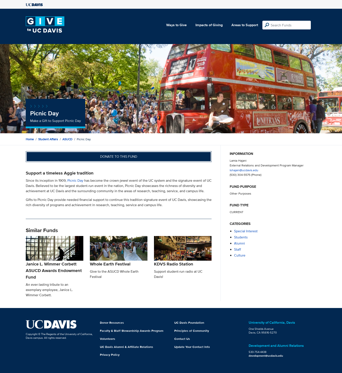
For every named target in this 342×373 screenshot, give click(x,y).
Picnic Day (75, 180)
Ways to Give (176, 24)
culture (239, 255)
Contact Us (182, 339)
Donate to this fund (118, 156)
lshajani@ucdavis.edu (244, 170)
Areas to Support (244, 24)
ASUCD (67, 139)
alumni (239, 243)
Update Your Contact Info (192, 347)
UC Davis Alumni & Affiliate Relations (126, 347)
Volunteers (107, 339)
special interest (246, 231)
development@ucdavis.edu (266, 356)
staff (237, 249)
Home (30, 139)
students (241, 237)
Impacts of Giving (209, 24)
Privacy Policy (110, 354)
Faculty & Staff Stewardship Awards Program (131, 331)
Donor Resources (112, 322)
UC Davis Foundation (189, 322)
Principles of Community (191, 331)
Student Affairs (48, 139)
